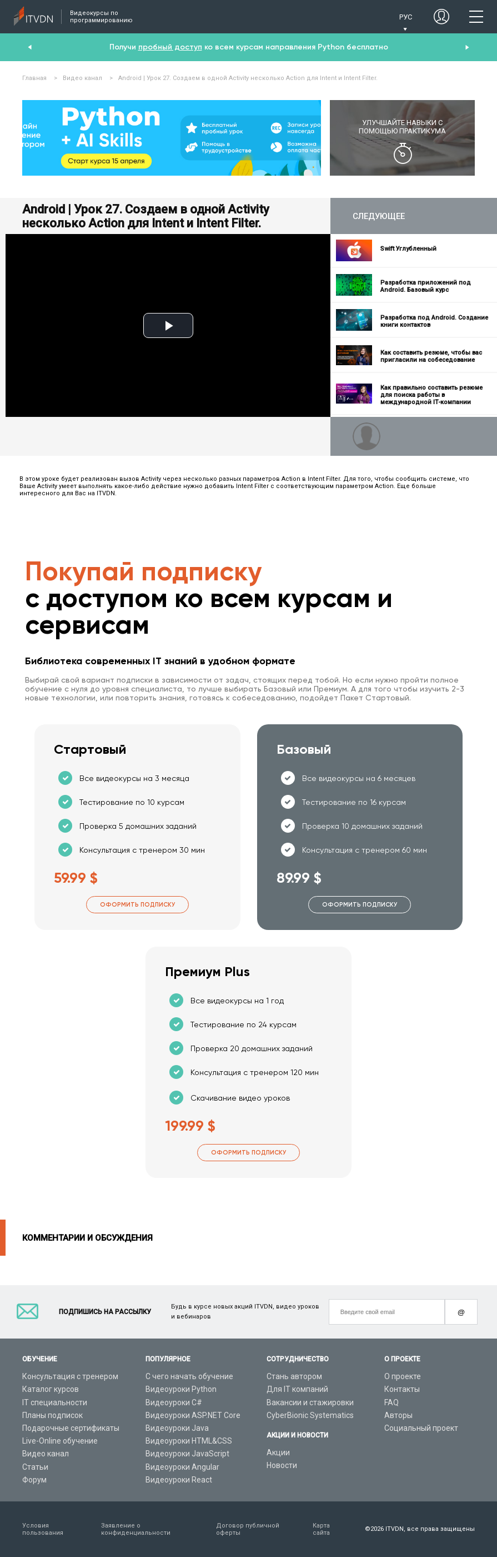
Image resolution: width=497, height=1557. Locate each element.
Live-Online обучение (60, 1440)
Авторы (398, 1415)
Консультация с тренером (70, 1376)
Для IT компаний (297, 1389)
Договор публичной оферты (247, 1529)
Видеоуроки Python (181, 1389)
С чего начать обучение (189, 1376)
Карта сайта (321, 1529)
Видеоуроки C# (173, 1402)
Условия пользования (42, 1529)
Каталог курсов (50, 1389)
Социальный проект (421, 1428)
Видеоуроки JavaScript (187, 1453)
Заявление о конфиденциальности (135, 1529)
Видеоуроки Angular (182, 1467)
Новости (282, 1465)
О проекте (402, 1376)
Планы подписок (52, 1415)
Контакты (402, 1389)
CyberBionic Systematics (310, 1415)
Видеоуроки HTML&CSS (188, 1440)
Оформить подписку (137, 904)
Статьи (35, 1467)
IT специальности (54, 1402)
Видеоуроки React (178, 1479)
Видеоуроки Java (177, 1428)
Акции (278, 1452)
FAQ (391, 1402)
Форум (34, 1479)
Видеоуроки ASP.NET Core (192, 1415)
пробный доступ (170, 47)
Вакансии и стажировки (310, 1402)
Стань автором (294, 1376)
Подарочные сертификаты (70, 1428)
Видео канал (45, 1453)
